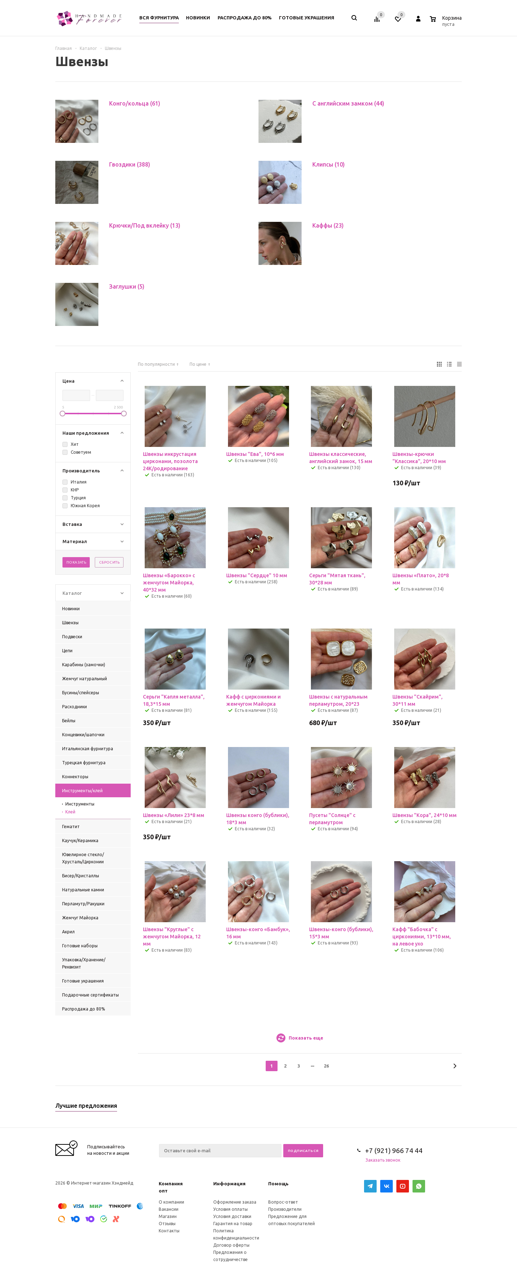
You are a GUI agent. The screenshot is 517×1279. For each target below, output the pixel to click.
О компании (171, 1202)
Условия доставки (232, 1216)
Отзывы (167, 1223)
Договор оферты (231, 1245)
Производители (285, 1209)
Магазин (168, 1216)
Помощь (278, 1183)
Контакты (169, 1230)
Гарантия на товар (232, 1223)
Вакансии (168, 1209)
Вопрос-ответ (283, 1202)
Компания (171, 1183)
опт (163, 1190)
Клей (70, 811)
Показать (76, 562)
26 (326, 1065)
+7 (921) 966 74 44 (394, 1150)
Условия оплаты (230, 1209)
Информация (229, 1183)
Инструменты (79, 804)
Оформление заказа (234, 1202)
